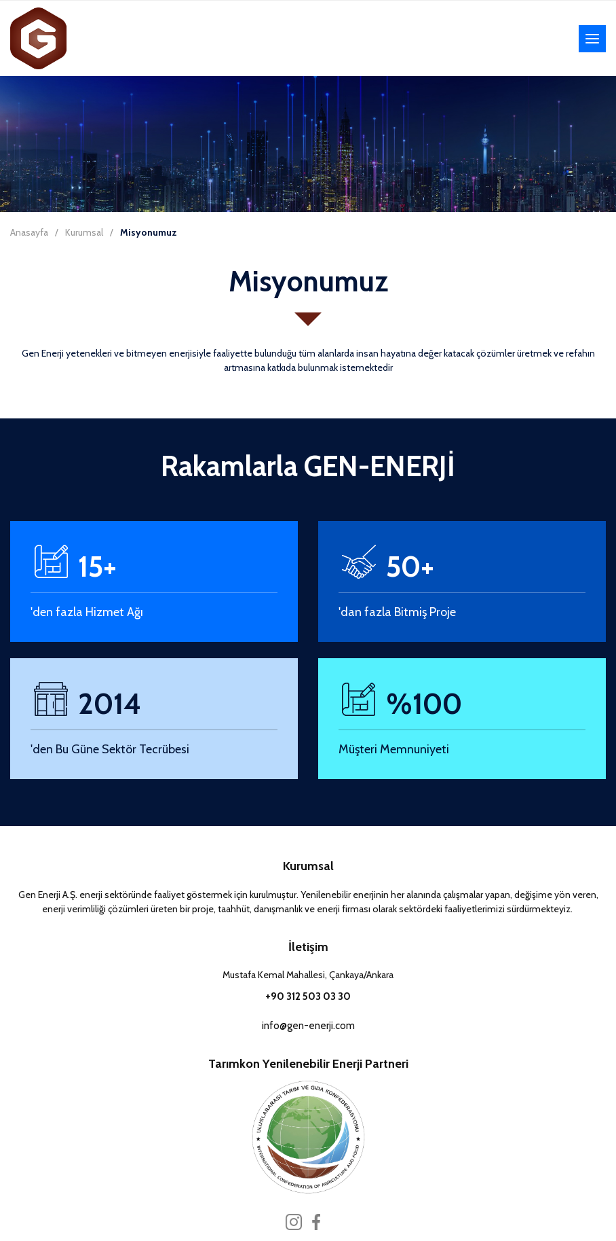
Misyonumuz (148, 232)
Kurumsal (84, 232)
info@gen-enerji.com (308, 1026)
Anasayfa (29, 232)
